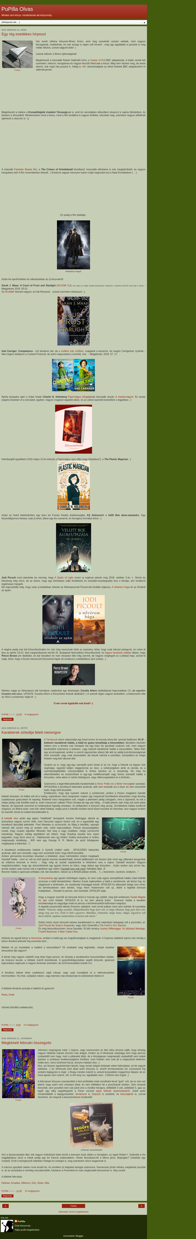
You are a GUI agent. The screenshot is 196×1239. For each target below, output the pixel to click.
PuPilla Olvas (17, 9)
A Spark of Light (64, 577)
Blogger (79, 1236)
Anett (11, 994)
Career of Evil (97, 60)
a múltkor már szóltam (71, 351)
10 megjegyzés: (31, 1025)
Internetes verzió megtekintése (73, 1212)
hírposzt (96, 1094)
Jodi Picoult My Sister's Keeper (55, 925)
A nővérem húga (121, 587)
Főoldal (73, 1206)
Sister (40, 1183)
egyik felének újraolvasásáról (113, 1091)
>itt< (84, 66)
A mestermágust (124, 397)
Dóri (34, 1183)
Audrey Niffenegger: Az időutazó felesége (122, 928)
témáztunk (81, 1094)
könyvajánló (127, 1094)
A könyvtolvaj (45, 878)
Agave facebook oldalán (118, 652)
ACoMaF (9, 291)
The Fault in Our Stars (111, 925)
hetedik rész (11, 818)
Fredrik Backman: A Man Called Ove (57, 931)
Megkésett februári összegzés (26, 1043)
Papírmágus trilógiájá (79, 397)
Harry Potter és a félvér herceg (114, 783)
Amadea (15, 1183)
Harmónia (36, 938)
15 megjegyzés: (32, 1191)
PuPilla (21, 1221)
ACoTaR (62, 285)
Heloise (6, 1183)
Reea (4, 994)
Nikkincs (25, 1183)
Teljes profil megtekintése (27, 1230)
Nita (47, 1183)
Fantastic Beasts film (25, 169)
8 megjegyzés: (32, 714)
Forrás (17, 70)
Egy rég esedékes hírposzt (24, 34)
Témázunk (52, 739)
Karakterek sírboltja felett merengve (31, 732)
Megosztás (7, 719)
